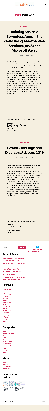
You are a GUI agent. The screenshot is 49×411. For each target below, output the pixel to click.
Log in (4, 368)
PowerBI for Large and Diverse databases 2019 (24, 154)
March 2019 (6, 310)
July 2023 (5, 299)
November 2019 (7, 308)
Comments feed (7, 372)
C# (28, 28)
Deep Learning (7, 351)
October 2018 (6, 312)
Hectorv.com (10, 407)
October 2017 (6, 318)
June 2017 (5, 326)
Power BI (27, 144)
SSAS (4, 358)
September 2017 (7, 320)
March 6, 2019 (29, 56)
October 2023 (6, 297)
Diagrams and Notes (34, 257)
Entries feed (6, 370)
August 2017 (6, 322)
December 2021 (7, 301)
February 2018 (7, 316)
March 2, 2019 (29, 163)
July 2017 (5, 324)
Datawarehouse (7, 349)
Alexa (4, 337)
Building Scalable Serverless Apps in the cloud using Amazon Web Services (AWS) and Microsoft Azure (24, 42)
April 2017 (5, 327)
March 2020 (6, 306)
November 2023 (7, 295)
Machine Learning (7, 353)
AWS (21, 28)
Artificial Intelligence (8, 339)
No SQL (21, 144)
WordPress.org (7, 374)
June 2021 (5, 304)
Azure (25, 28)
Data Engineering (7, 347)
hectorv (21, 56)
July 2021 (5, 303)
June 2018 (5, 314)
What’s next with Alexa (9, 280)
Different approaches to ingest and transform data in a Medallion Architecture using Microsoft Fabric (12, 275)
